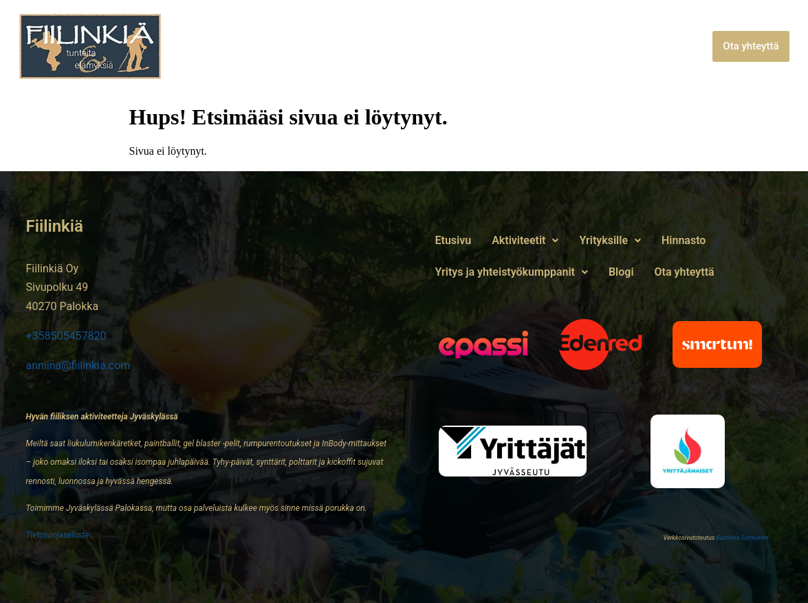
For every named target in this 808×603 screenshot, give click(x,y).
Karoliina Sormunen (742, 537)
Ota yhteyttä (750, 46)
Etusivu (230, 46)
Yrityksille (387, 46)
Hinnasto (461, 46)
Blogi (690, 46)
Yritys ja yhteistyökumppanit (579, 46)
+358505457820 (66, 335)
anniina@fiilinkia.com (78, 365)
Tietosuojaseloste (57, 535)
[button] (302, 47)
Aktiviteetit (302, 46)
